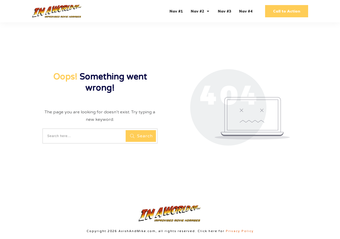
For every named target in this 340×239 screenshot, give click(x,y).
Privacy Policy (240, 231)
